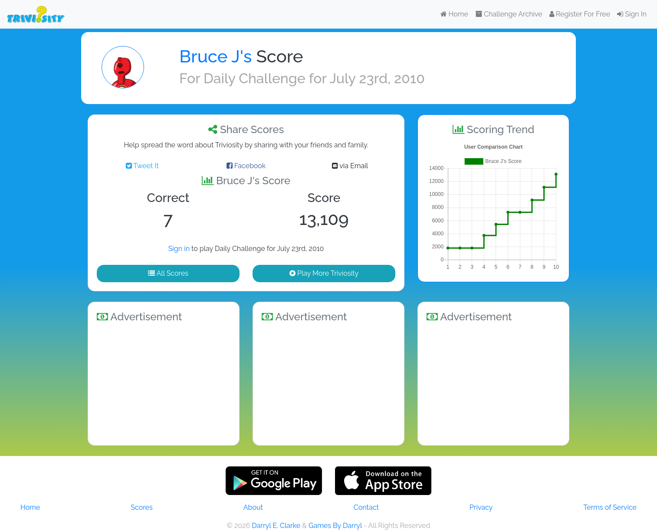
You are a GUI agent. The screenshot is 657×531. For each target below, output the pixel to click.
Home (454, 14)
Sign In (632, 14)
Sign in (179, 248)
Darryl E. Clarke (276, 525)
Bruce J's (215, 56)
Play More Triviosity (323, 273)
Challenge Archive (508, 14)
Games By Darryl (335, 525)
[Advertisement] (163, 382)
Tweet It (142, 166)
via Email (350, 166)
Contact (366, 507)
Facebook (246, 166)
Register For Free (579, 14)
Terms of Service (610, 507)
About (253, 507)
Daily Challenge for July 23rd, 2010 (314, 78)
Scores (141, 507)
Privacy (481, 507)
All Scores (168, 273)
